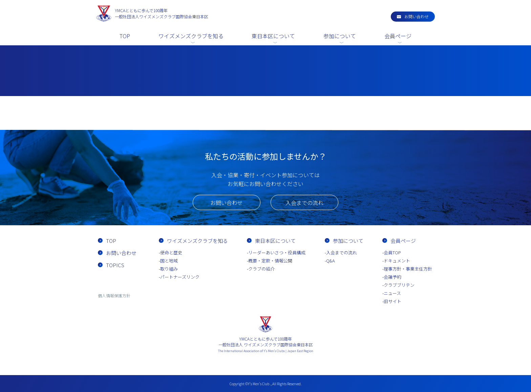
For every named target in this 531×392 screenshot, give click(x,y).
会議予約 (392, 277)
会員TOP (392, 252)
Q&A (330, 260)
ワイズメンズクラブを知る (191, 36)
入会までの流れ (304, 203)
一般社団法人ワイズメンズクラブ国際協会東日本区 (161, 13)
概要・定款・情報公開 (270, 260)
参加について (339, 36)
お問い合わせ (416, 16)
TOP (125, 36)
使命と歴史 (171, 252)
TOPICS (115, 265)
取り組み (169, 269)
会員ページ (397, 36)
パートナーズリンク (179, 277)
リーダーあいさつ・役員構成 (276, 252)
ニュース (392, 293)
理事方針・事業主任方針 (408, 269)
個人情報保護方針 (114, 295)
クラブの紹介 (261, 269)
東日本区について (273, 36)
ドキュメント (397, 260)
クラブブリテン (399, 285)
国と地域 (169, 260)
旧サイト (392, 301)
